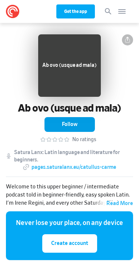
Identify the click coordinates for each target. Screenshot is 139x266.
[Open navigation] (122, 11)
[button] (127, 39)
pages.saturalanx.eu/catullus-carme (74, 167)
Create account (69, 243)
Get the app (75, 11)
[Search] (108, 11)
